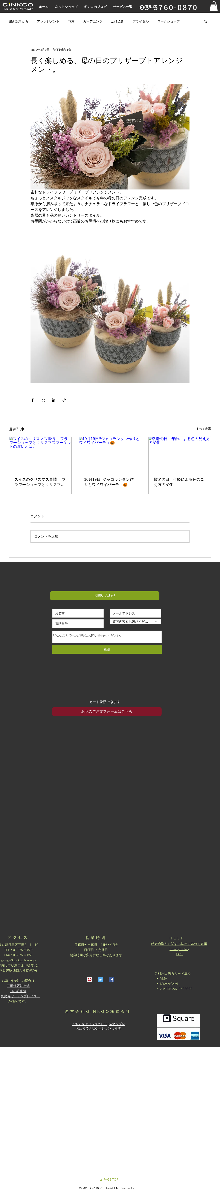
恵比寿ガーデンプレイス (20, 996)
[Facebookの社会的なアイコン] (111, 979)
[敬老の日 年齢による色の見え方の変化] (180, 454)
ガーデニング (92, 21)
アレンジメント (48, 21)
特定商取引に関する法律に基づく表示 (179, 944)
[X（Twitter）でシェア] (43, 400)
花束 (71, 21)
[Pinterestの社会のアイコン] (89, 979)
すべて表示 (203, 428)
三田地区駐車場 (18, 986)
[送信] (107, 649)
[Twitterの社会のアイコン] (100, 979)
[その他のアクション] (186, 49)
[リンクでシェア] (64, 400)
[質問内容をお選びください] (135, 621)
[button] (214, 6)
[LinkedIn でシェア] (54, 400)
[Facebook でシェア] (33, 400)
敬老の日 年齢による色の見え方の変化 (179, 482)
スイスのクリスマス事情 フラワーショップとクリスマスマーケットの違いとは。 (40, 482)
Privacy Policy (179, 949)
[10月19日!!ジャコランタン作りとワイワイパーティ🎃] (110, 454)
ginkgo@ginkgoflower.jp (18, 960)
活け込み (117, 21)
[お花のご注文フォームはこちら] (107, 711)
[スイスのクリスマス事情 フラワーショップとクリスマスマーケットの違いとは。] (40, 454)
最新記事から (18, 21)
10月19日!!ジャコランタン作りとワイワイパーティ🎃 (109, 482)
